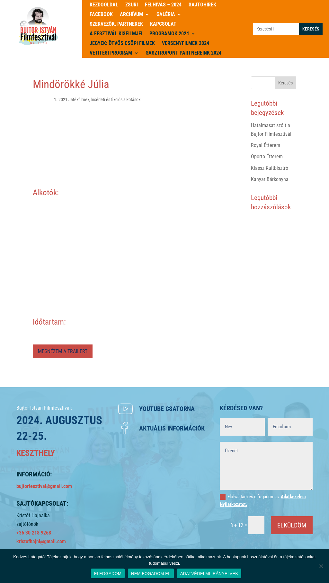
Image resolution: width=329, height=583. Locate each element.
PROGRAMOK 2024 (169, 34)
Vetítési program (111, 53)
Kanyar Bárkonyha (270, 179)
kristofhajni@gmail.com (41, 541)
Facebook (101, 14)
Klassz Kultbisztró (269, 168)
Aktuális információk (172, 428)
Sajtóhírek (202, 5)
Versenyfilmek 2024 (185, 43)
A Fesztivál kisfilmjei (116, 34)
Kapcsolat (163, 24)
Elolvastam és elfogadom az (263, 500)
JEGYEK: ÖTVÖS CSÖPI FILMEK (122, 43)
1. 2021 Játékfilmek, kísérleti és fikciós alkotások (97, 99)
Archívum (131, 14)
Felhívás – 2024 (163, 5)
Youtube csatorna (167, 409)
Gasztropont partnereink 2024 (183, 53)
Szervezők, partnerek (116, 24)
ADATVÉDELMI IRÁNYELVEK (209, 573)
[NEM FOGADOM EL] (321, 566)
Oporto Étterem (267, 156)
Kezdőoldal (104, 5)
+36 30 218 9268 (33, 533)
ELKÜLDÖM (291, 525)
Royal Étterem (265, 145)
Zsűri (131, 5)
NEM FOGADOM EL (151, 573)
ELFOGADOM (107, 573)
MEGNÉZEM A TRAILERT (62, 351)
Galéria (165, 14)
